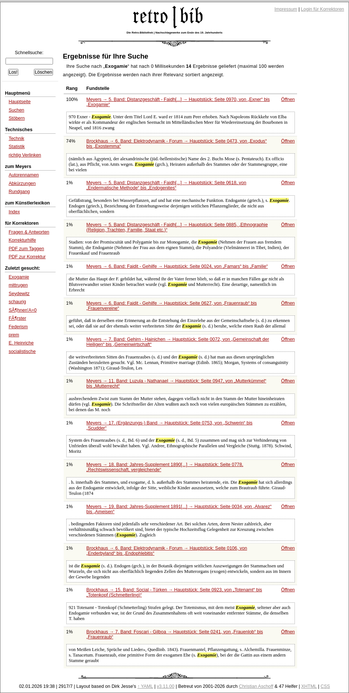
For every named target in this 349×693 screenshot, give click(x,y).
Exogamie (18, 277)
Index (14, 211)
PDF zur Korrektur (27, 256)
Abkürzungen (22, 183)
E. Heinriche (21, 343)
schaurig (17, 301)
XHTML (309, 686)
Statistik (16, 146)
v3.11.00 (165, 686)
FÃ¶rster (17, 318)
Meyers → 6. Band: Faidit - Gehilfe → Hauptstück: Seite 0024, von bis (177, 266)
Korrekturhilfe (22, 240)
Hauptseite (19, 101)
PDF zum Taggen (26, 248)
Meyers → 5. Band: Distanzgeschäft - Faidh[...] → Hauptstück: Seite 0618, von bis (166, 185)
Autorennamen (23, 175)
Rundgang (19, 191)
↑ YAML (145, 686)
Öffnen (288, 99)
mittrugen (18, 285)
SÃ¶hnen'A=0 (22, 310)
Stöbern (16, 118)
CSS (325, 686)
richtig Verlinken (24, 155)
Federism (18, 326)
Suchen (16, 110)
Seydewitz (18, 293)
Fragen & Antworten (28, 232)
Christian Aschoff (256, 686)
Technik (16, 138)
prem (13, 334)
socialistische (22, 351)
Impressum (286, 9)
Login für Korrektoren (322, 9)
